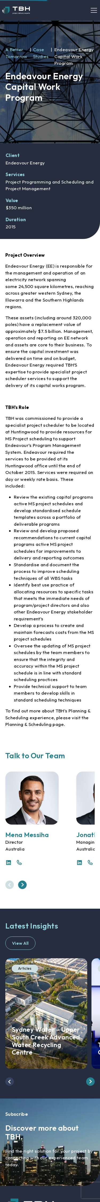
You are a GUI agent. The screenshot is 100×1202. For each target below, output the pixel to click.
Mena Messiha (27, 835)
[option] (50, 82)
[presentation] (9, 885)
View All (20, 943)
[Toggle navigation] (94, 10)
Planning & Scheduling (28, 724)
